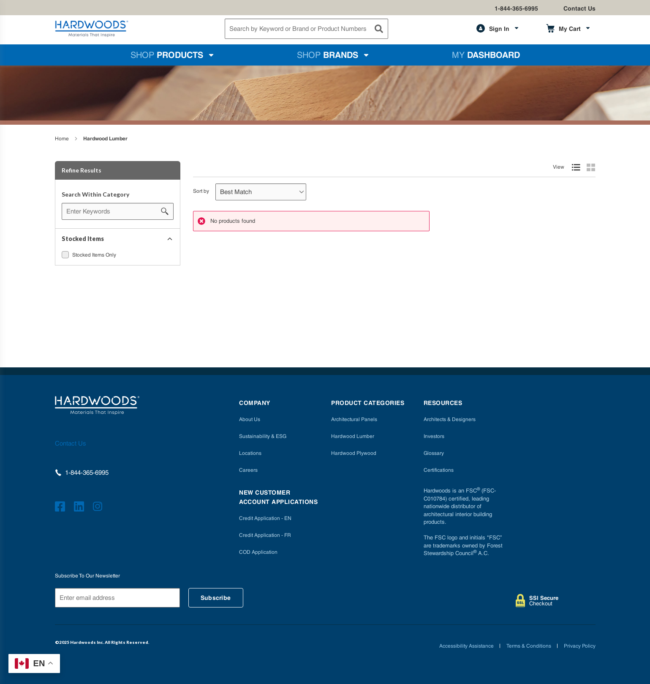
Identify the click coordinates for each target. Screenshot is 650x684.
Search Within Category (95, 194)
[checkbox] (65, 254)
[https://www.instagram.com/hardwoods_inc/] (99, 507)
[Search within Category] (165, 211)
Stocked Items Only (94, 255)
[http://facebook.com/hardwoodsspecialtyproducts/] (61, 507)
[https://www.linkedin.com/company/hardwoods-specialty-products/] (80, 507)
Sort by (201, 191)
